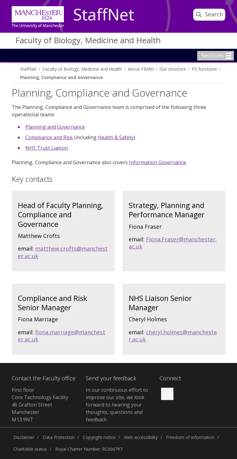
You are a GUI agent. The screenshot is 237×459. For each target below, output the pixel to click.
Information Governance (157, 162)
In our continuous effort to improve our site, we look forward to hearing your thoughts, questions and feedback (117, 404)
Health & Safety (116, 137)
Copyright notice (99, 437)
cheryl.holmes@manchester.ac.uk (173, 335)
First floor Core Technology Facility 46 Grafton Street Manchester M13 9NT (40, 404)
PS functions (204, 69)
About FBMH (141, 69)
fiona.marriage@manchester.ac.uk (61, 335)
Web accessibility (141, 437)
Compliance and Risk (49, 137)
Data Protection (59, 437)
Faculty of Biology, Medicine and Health (88, 40)
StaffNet (103, 15)
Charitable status (30, 449)
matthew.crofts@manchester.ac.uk (63, 252)
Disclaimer (23, 437)
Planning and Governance (55, 126)
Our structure (173, 69)
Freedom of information (190, 437)
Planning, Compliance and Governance (61, 77)
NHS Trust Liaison (46, 147)
